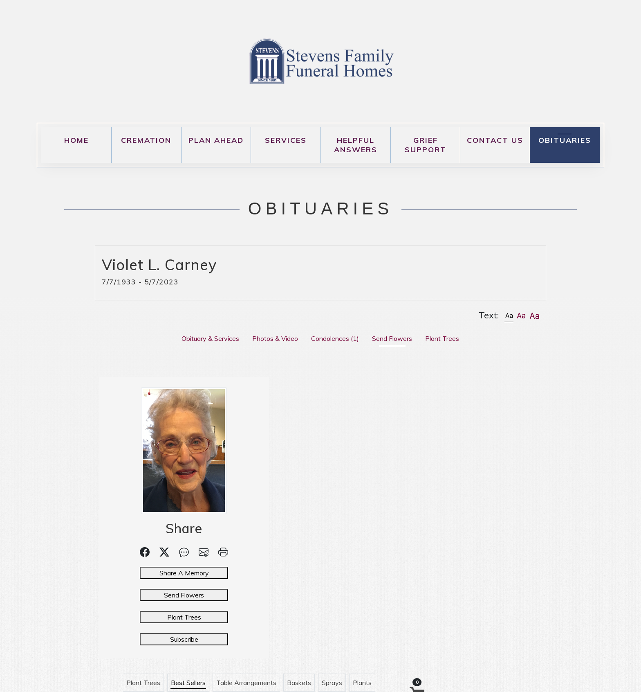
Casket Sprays (412, 417)
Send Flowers (154, 595)
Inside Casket (259, 417)
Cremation (146, 140)
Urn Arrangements (266, 439)
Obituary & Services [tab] (210, 338)
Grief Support (425, 144)
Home (76, 140)
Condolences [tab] (335, 338)
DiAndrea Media (412, 678)
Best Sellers (301, 396)
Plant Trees (153, 617)
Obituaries (564, 140)
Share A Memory (153, 573)
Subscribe (153, 639)
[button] (509, 315)
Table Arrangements (359, 396)
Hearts (336, 417)
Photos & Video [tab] (275, 338)
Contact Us (495, 140)
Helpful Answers (355, 144)
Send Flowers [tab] (392, 338)
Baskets (412, 396)
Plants (475, 396)
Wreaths (302, 417)
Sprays (445, 396)
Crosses (369, 417)
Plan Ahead (216, 140)
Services (286, 140)
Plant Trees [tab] (442, 338)
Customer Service (330, 439)
